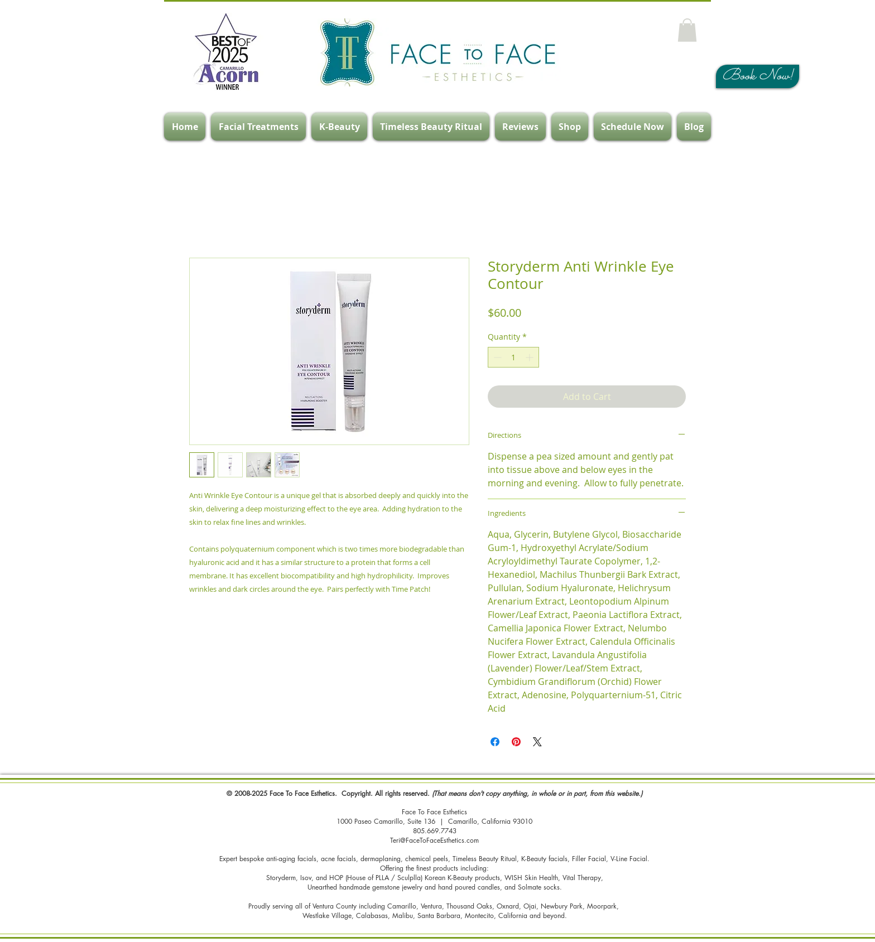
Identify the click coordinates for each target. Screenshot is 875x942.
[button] (687, 30)
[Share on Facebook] (495, 741)
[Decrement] (496, 357)
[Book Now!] (757, 76)
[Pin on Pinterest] (516, 741)
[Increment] (530, 357)
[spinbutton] (513, 357)
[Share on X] (537, 741)
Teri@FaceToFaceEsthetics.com (434, 840)
